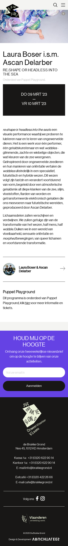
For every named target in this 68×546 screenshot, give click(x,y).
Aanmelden (34, 386)
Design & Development (34, 539)
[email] (34, 372)
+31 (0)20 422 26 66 (39, 477)
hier (27, 303)
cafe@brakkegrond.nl (38, 482)
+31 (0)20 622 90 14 (41, 458)
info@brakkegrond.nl (38, 468)
